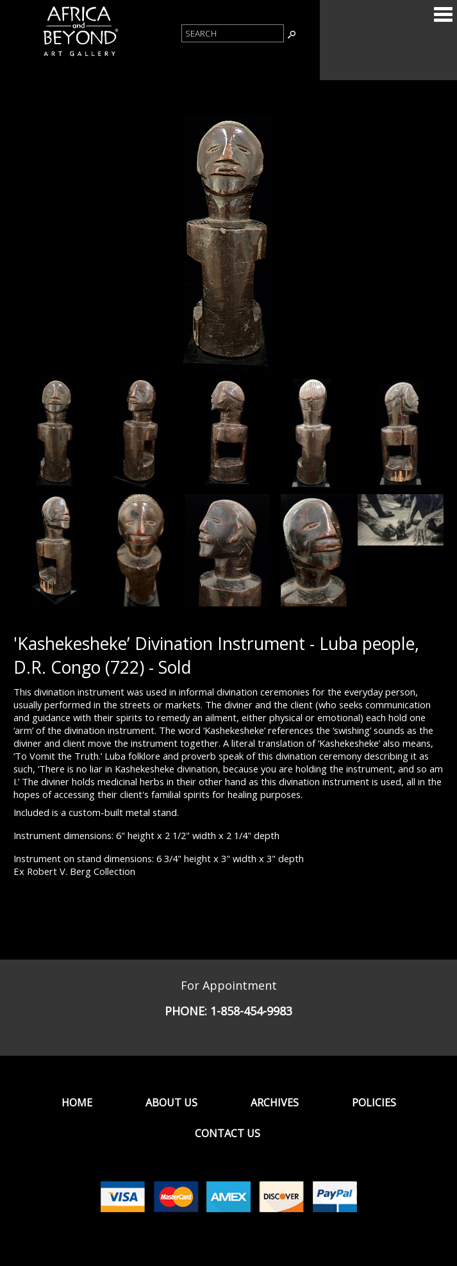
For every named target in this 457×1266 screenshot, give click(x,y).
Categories (443, 14)
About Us (171, 1102)
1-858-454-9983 (251, 1011)
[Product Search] (232, 33)
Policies (374, 1102)
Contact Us (227, 1133)
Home (77, 1102)
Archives (275, 1102)
